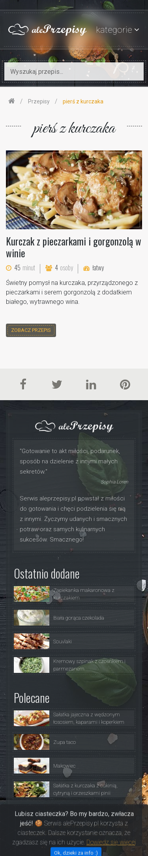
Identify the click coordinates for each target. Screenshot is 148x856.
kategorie (114, 30)
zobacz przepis (31, 330)
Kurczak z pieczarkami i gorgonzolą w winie (73, 247)
